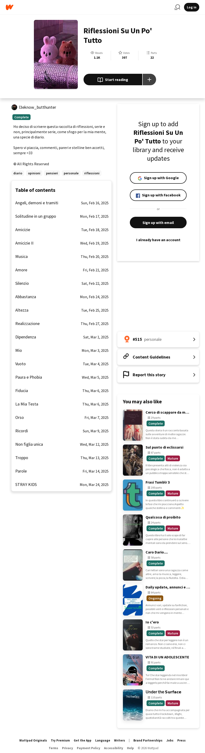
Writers (119, 740)
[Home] (88, 7)
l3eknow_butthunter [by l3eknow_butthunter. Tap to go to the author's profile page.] (37, 107)
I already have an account (158, 239)
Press (181, 740)
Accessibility (113, 748)
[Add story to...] (149, 79)
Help (130, 748)
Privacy (67, 748)
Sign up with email (158, 222)
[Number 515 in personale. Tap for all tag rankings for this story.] (158, 339)
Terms (53, 748)
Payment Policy (88, 748)
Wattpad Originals (33, 740)
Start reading (112, 80)
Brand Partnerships (148, 740)
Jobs (169, 740)
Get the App (82, 740)
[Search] (177, 7)
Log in (191, 7)
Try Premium (60, 740)
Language (102, 740)
